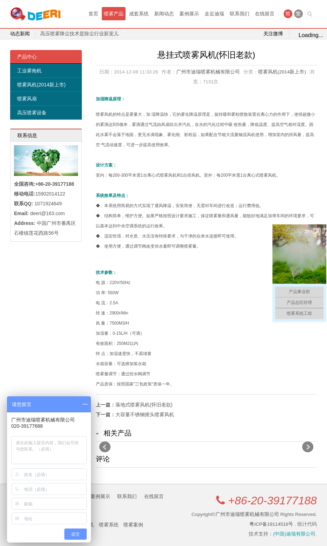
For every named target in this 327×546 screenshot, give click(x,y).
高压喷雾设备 (32, 112)
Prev (105, 447)
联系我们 (239, 13)
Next (307, 447)
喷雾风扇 (27, 98)
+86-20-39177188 (272, 500)
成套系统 (139, 13)
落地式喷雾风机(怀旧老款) (143, 404)
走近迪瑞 (214, 13)
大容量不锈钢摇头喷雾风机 (144, 414)
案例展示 (189, 13)
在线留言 (265, 13)
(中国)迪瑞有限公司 (294, 534)
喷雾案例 (133, 524)
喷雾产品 (113, 13)
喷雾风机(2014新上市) (41, 84)
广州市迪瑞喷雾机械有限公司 (208, 72)
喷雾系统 (109, 524)
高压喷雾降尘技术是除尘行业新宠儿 (79, 33)
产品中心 (27, 56)
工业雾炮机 (29, 70)
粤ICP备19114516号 (271, 524)
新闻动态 (164, 13)
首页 (93, 13)
